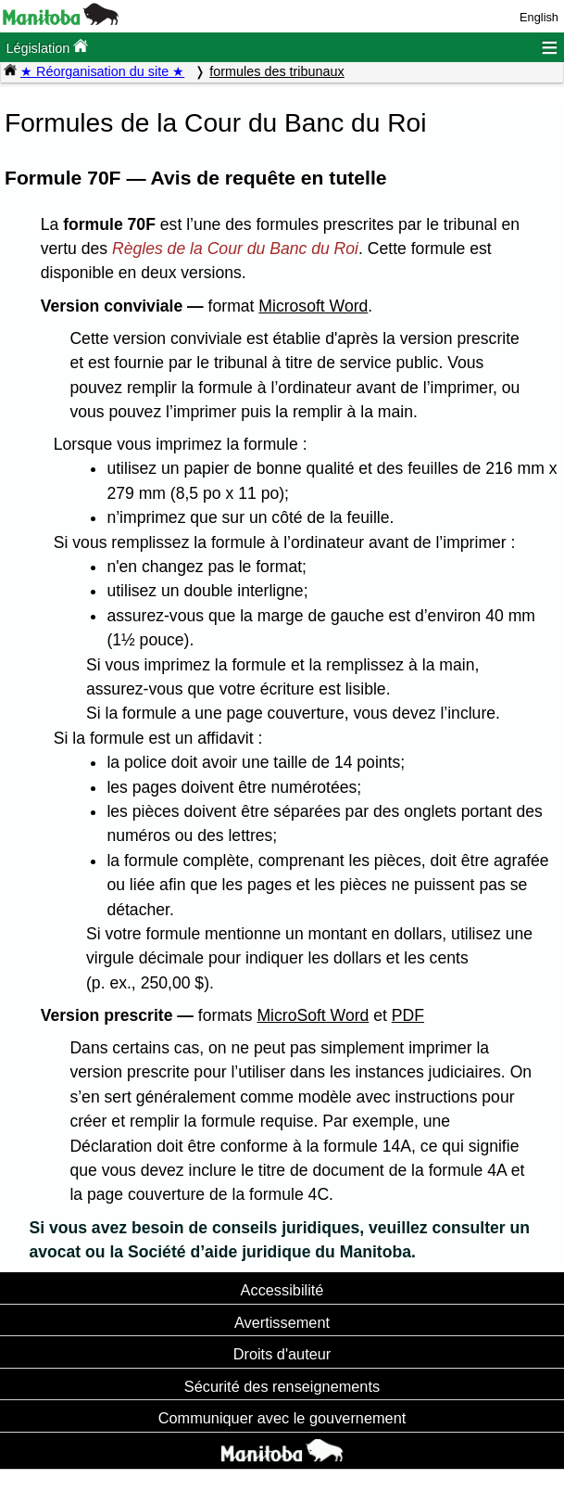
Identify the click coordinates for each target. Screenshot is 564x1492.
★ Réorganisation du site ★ (102, 71)
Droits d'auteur (282, 1353)
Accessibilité (282, 1290)
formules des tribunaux (277, 71)
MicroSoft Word (313, 1015)
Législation (47, 47)
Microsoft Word (313, 306)
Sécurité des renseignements (282, 1386)
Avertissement (282, 1322)
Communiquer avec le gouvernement (282, 1417)
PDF (408, 1015)
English (539, 17)
